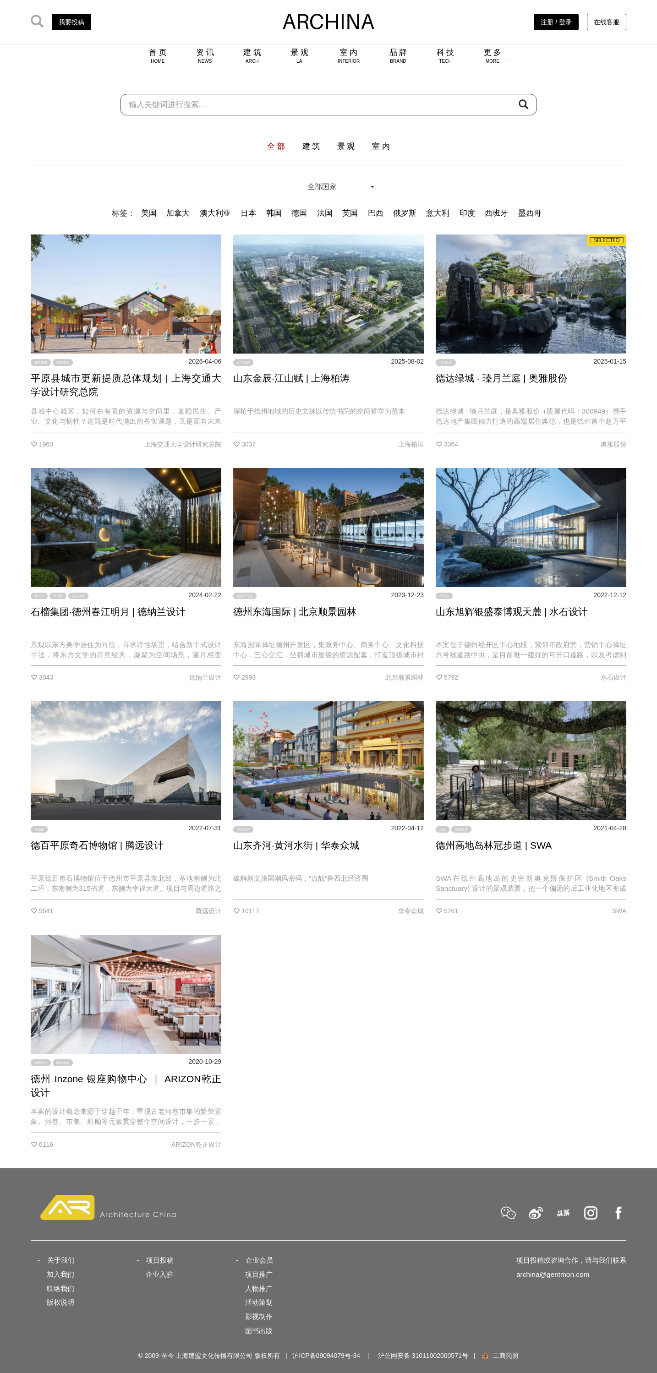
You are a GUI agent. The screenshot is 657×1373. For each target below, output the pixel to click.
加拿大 (178, 213)
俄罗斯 (404, 213)
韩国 (274, 213)
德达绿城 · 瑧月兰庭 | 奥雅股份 (501, 378)
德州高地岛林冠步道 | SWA (494, 845)
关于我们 (61, 1260)
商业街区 (243, 829)
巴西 (375, 213)
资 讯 (205, 56)
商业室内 (62, 1062)
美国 (149, 213)
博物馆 (39, 829)
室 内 (349, 56)
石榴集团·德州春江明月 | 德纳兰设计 (108, 611)
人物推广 (259, 1288)
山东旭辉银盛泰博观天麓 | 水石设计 (512, 611)
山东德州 (78, 596)
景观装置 (461, 829)
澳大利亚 (215, 213)
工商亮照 (500, 1355)
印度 (467, 213)
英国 (350, 213)
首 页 (158, 56)
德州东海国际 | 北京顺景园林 (294, 611)
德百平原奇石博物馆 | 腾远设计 (97, 845)
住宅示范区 (245, 596)
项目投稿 (160, 1260)
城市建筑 (40, 362)
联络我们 (60, 1288)
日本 (248, 213)
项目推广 (259, 1274)
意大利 (437, 213)
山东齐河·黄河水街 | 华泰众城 (296, 845)
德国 (299, 213)
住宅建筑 (243, 362)
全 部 (276, 146)
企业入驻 (159, 1274)
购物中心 (40, 1062)
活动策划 (259, 1302)
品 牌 (398, 56)
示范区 (58, 596)
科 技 (445, 56)
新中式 (39, 596)
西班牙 (496, 213)
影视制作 (259, 1316)
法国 (325, 213)
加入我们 (60, 1274)
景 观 (299, 56)
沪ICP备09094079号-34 (326, 1355)
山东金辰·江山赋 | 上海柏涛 (291, 378)
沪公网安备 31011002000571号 (423, 1355)
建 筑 (252, 56)
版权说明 (60, 1302)
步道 (442, 829)
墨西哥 (530, 213)
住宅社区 (445, 362)
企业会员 (259, 1260)
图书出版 (259, 1331)
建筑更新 (62, 362)
